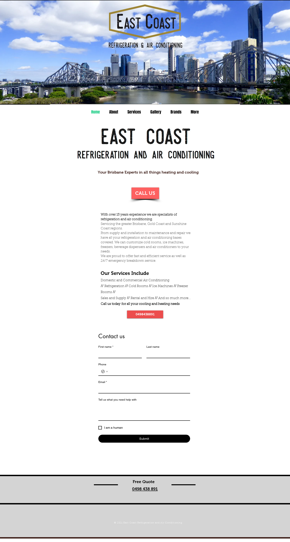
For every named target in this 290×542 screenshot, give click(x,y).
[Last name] (167, 354)
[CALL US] (145, 193)
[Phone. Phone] (148, 371)
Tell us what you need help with (117, 399)
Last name (152, 346)
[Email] (143, 389)
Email (102, 382)
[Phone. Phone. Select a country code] (104, 371)
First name (105, 346)
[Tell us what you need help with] (144, 411)
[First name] (119, 354)
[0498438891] (145, 314)
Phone (102, 364)
